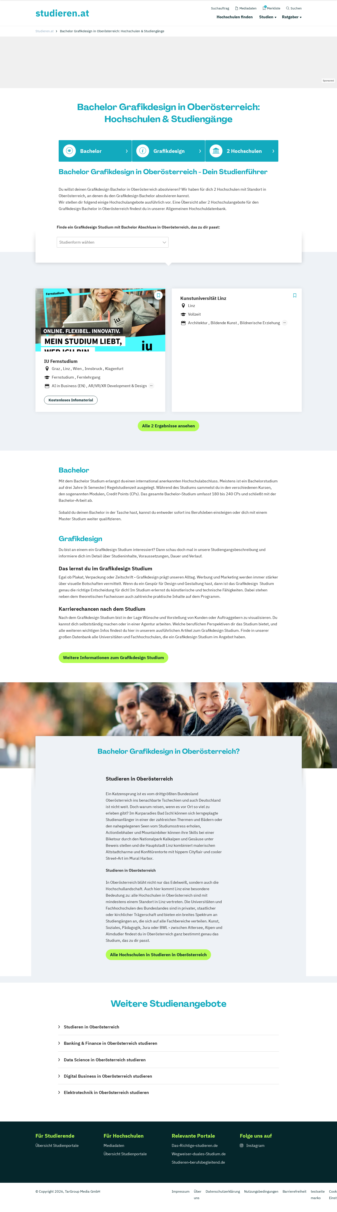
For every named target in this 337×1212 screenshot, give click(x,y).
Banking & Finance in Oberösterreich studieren (110, 1043)
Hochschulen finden (235, 16)
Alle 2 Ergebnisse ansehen (168, 426)
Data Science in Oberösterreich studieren (105, 1060)
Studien (266, 16)
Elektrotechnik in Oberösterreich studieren (106, 1092)
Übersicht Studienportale (57, 1145)
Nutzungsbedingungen (261, 1191)
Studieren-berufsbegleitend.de (198, 1162)
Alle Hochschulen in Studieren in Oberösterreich (158, 954)
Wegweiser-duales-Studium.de (199, 1153)
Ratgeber (290, 16)
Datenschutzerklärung (223, 1191)
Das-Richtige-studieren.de (195, 1145)
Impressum (181, 1191)
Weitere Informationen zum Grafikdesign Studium (113, 657)
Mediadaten (114, 1145)
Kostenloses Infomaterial (71, 400)
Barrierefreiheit (294, 1191)
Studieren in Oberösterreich (91, 1027)
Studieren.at (44, 31)
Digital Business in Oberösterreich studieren (108, 1076)
